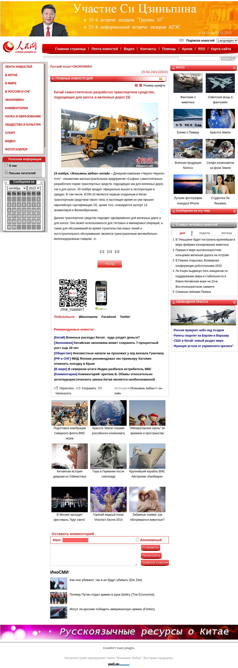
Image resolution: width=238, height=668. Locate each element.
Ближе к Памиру (188, 132)
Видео (129, 49)
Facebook (108, 317)
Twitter (125, 317)
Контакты (148, 49)
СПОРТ (10, 133)
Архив (187, 49)
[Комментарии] (65, 374)
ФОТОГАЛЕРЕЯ (16, 149)
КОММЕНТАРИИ (16, 108)
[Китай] (59, 337)
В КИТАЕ (11, 75)
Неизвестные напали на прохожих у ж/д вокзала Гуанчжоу (118, 353)
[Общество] (63, 353)
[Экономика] (63, 343)
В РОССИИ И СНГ (17, 91)
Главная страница (70, 49)
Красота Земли (220, 132)
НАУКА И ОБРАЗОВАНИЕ (23, 116)
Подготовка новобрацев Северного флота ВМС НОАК (70, 433)
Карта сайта (221, 49)
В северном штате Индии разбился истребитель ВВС (110, 369)
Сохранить (86, 388)
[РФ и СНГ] (62, 358)
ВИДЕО (10, 141)
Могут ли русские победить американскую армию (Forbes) (112, 609)
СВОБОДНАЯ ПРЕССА (192, 302)
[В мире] (60, 369)
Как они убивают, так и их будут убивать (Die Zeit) (106, 580)
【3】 (117, 251)
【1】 (102, 251)
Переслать (64, 388)
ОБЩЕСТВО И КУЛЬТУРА (23, 124)
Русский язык (60, 66)
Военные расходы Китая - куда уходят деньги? (103, 337)
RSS (201, 49)
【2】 (109, 251)
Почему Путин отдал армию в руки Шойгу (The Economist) (112, 594)
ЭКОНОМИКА (14, 100)
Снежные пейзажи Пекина (193, 292)
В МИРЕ (10, 83)
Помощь (169, 49)
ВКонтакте (88, 317)
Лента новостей (104, 49)
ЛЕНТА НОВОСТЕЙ (18, 67)
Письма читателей (22, 173)
